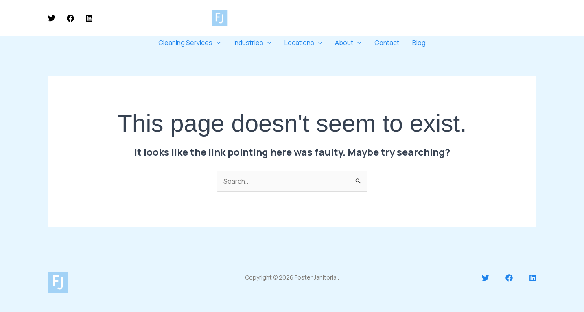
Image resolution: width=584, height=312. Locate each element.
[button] (517, 17)
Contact (386, 42)
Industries (252, 43)
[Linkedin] (89, 18)
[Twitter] (51, 18)
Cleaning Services (189, 43)
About (348, 43)
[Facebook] (70, 18)
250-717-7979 (461, 18)
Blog (419, 42)
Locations (303, 43)
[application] (216, 43)
